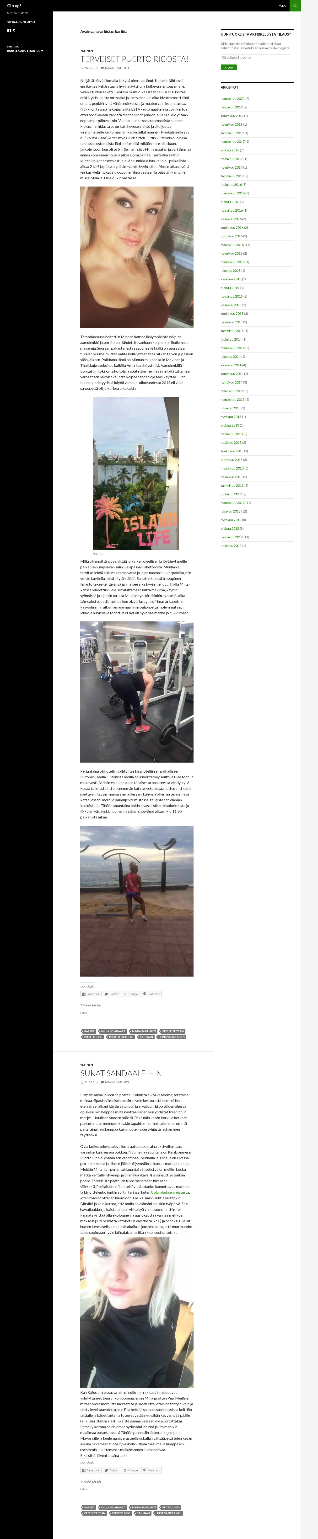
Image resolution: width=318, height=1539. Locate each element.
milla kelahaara (113, 1031)
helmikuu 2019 (232, 124)
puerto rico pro (121, 1036)
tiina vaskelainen (172, 1036)
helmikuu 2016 (232, 253)
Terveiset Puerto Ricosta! (134, 59)
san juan (146, 1036)
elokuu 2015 (230, 288)
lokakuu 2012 (231, 511)
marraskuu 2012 (233, 503)
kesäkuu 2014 (231, 365)
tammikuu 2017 (232, 176)
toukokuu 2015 (232, 313)
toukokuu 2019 (232, 116)
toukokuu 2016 (232, 227)
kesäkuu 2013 (231, 442)
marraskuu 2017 (233, 141)
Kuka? (282, 5)
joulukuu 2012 (231, 494)
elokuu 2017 (230, 150)
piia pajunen (171, 1507)
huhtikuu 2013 (232, 460)
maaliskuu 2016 (232, 245)
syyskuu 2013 (231, 417)
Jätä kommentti (117, 68)
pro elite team (173, 1031)
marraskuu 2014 (233, 348)
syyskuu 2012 (231, 520)
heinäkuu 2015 (232, 296)
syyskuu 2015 (231, 279)
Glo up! (14, 5)
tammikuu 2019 (232, 133)
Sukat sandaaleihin (121, 1073)
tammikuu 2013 (232, 485)
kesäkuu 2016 (231, 219)
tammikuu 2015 (232, 331)
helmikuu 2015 (232, 322)
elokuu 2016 (230, 202)
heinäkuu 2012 (232, 537)
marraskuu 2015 (233, 262)
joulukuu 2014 (231, 339)
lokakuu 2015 (231, 270)
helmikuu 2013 (232, 477)
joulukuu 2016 (231, 184)
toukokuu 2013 (232, 451)
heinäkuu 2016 (232, 210)
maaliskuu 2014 (232, 391)
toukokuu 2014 (232, 374)
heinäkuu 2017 (232, 159)
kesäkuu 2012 (231, 546)
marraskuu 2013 (233, 399)
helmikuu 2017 (232, 167)
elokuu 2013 (230, 425)
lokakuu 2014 (231, 356)
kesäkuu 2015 (231, 305)
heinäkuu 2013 (232, 434)
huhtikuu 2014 (232, 382)
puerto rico (93, 1036)
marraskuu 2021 (233, 98)
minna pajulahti (144, 1031)
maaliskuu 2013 (232, 468)
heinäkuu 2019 (232, 107)
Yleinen (86, 50)
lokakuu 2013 (231, 408)
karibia (89, 1031)
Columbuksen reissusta (170, 1192)
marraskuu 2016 (233, 193)
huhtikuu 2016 (232, 236)
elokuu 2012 (230, 528)
